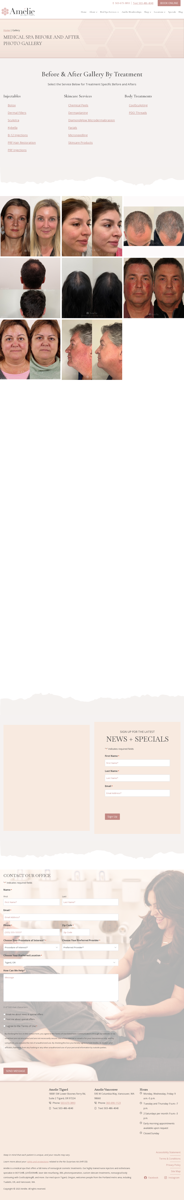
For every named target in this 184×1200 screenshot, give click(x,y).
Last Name (115, 768)
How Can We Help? (14, 970)
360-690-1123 (113, 1102)
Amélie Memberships (131, 11)
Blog (181, 11)
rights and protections (37, 1161)
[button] (30, 226)
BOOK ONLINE (169, 3)
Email (111, 783)
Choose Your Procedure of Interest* (24, 940)
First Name (115, 753)
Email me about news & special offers (24, 1014)
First (5, 896)
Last (64, 896)
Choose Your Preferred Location (22, 955)
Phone (7, 925)
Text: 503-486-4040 (143, 3)
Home (84, 11)
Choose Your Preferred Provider (81, 940)
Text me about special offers (20, 1019)
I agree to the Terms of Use (21, 1026)
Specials (172, 11)
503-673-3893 (68, 1102)
